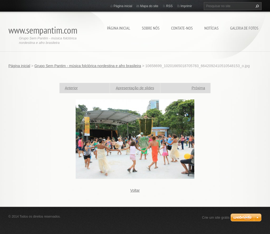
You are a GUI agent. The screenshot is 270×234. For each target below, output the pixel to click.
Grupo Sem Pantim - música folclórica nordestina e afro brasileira (87, 66)
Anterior (71, 88)
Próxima (198, 88)
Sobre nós (151, 28)
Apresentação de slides (135, 88)
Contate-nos (182, 28)
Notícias (211, 28)
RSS (169, 6)
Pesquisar (257, 6)
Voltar (135, 190)
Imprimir (186, 6)
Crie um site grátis (216, 217)
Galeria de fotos (244, 28)
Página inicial (118, 28)
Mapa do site (149, 6)
